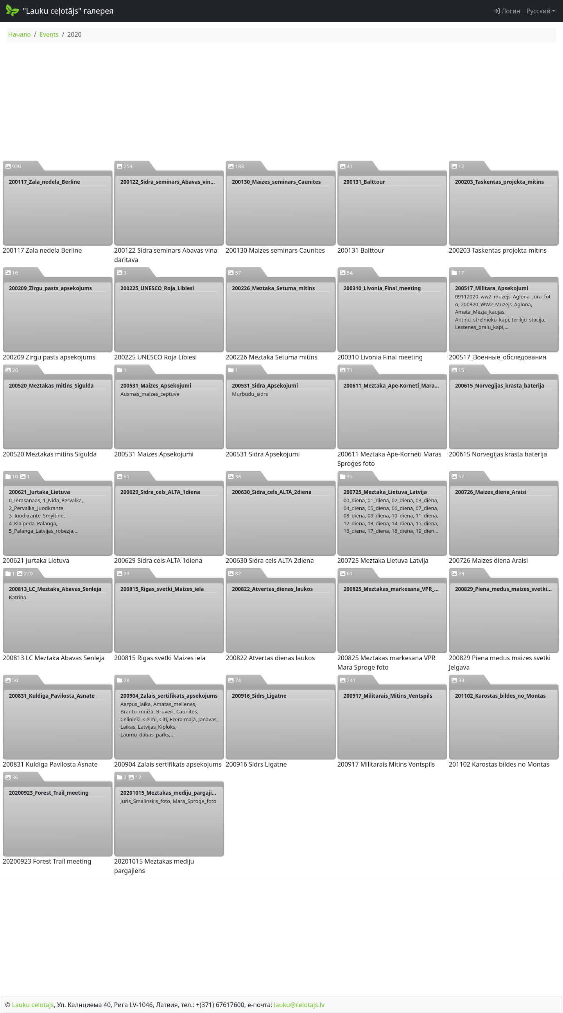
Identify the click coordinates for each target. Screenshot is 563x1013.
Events (49, 34)
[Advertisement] (281, 101)
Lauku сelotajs (33, 1004)
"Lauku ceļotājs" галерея (59, 10)
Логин (507, 11)
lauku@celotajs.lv (299, 1004)
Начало (19, 34)
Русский (538, 11)
